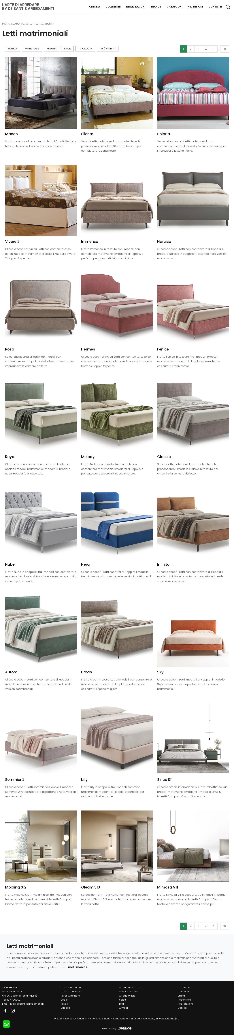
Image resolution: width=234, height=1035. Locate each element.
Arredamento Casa (18, 24)
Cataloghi (174, 6)
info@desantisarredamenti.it (27, 1004)
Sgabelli (65, 1008)
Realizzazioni (135, 6)
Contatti (215, 6)
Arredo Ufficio (127, 995)
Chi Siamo (184, 987)
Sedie (64, 999)
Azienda (94, 6)
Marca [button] (12, 48)
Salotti (123, 999)
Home (4, 24)
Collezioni (113, 6)
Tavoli (64, 1004)
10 (224, 49)
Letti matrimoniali (45, 24)
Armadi (123, 1008)
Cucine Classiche (71, 991)
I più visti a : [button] (108, 48)
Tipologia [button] (85, 48)
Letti (32, 24)
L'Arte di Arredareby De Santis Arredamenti (28, 6)
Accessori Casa (128, 991)
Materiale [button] (32, 48)
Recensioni (195, 6)
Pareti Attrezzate (70, 995)
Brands (156, 6)
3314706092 (13, 999)
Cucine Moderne (71, 987)
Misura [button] (51, 48)
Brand (181, 995)
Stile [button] (67, 48)
